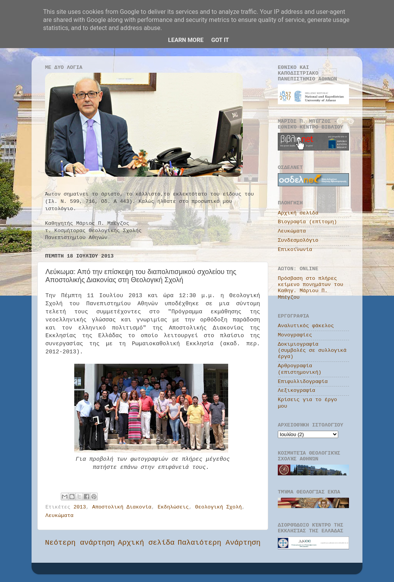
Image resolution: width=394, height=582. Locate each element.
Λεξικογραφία (296, 390)
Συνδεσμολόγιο (298, 240)
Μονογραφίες (295, 335)
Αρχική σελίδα (146, 543)
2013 (79, 507)
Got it (220, 40)
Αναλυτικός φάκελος (306, 326)
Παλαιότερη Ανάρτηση (219, 543)
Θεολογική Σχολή (218, 507)
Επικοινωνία (295, 250)
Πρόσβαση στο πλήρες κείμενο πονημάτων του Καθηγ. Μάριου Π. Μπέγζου (310, 288)
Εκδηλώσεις (173, 507)
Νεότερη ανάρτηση (80, 543)
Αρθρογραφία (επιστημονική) (299, 369)
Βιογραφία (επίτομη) (307, 222)
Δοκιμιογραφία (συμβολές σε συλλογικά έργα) (312, 350)
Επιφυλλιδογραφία (303, 382)
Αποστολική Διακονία (122, 507)
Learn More (186, 40)
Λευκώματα (59, 515)
